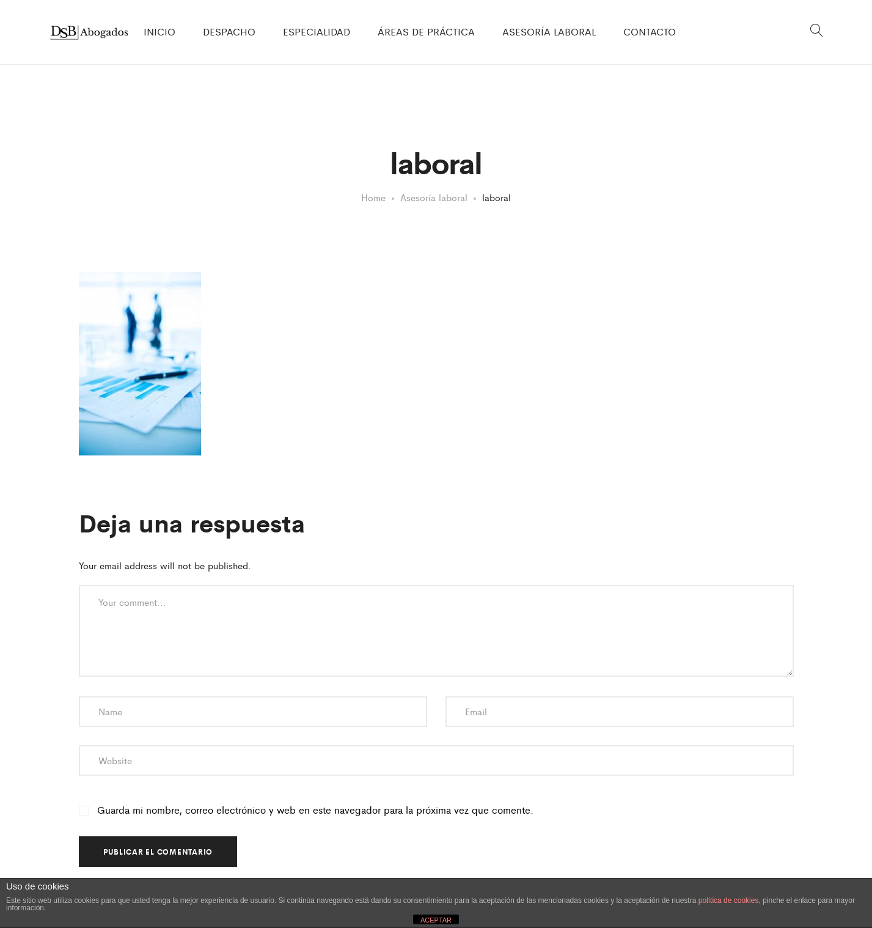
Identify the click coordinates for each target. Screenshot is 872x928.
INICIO (159, 31)
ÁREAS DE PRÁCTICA (426, 31)
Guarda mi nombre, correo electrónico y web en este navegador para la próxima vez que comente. (315, 810)
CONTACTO (649, 31)
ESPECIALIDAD (316, 31)
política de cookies (728, 900)
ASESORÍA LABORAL (549, 31)
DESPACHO (229, 31)
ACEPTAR (436, 920)
